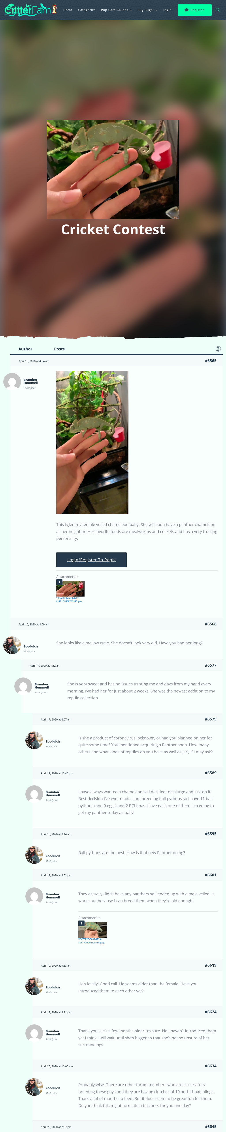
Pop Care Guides (114, 10)
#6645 (211, 1126)
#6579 (211, 719)
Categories (87, 10)
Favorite (218, 349)
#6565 (211, 360)
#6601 (211, 875)
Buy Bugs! (145, 10)
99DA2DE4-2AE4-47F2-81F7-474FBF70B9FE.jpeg (69, 600)
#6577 (211, 665)
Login (167, 10)
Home (68, 10)
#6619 (211, 965)
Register (197, 10)
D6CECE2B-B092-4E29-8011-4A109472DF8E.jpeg (91, 941)
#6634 (211, 1065)
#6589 (211, 772)
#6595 (211, 833)
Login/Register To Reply (91, 559)
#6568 (211, 624)
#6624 (211, 1011)
